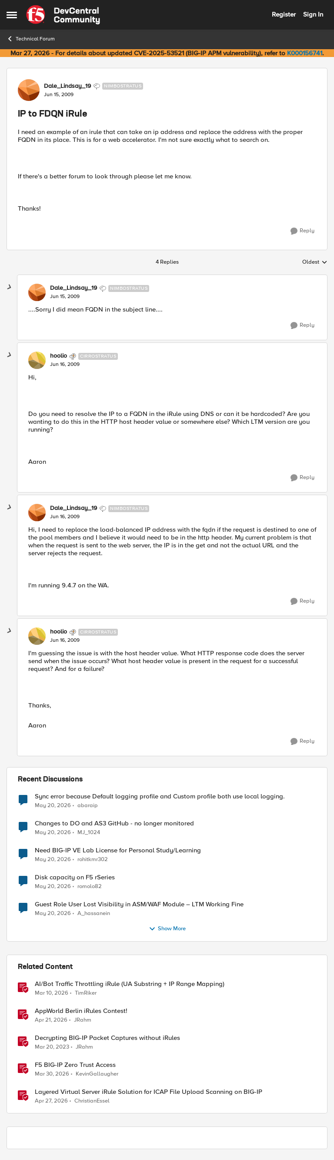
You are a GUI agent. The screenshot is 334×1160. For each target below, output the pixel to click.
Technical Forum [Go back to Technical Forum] (31, 38)
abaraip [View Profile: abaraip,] (87, 805)
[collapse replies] (9, 287)
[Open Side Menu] (11, 14)
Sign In (313, 14)
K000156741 (304, 53)
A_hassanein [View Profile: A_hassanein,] (93, 913)
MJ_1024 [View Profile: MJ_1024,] (88, 832)
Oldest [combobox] (314, 262)
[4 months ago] (51, 992)
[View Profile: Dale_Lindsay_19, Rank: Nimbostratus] (29, 90)
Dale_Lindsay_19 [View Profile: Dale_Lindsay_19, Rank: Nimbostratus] (67, 86)
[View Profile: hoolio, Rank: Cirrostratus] (37, 360)
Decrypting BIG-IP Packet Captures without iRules (107, 1038)
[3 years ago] (52, 1046)
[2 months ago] (53, 805)
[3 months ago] (51, 1019)
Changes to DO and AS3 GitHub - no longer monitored (114, 823)
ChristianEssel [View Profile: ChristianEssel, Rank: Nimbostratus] (92, 1101)
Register (284, 14)
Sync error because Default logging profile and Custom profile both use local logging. (160, 796)
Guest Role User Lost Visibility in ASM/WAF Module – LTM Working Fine (139, 904)
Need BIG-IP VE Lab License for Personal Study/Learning (118, 850)
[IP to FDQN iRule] (65, 297)
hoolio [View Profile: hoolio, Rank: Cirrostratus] (58, 355)
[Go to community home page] (63, 14)
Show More (167, 928)
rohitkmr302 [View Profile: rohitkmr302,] (92, 859)
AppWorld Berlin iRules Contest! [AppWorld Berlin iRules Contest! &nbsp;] (81, 1011)
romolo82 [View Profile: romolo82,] (89, 886)
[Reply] (302, 231)
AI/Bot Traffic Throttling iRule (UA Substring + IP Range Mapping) (129, 984)
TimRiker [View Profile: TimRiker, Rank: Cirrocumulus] (86, 992)
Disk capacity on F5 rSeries (75, 877)
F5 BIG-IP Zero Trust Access (75, 1065)
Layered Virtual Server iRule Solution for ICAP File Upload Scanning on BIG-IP (148, 1092)
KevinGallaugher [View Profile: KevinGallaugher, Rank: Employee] (97, 1073)
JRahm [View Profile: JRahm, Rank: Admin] (82, 1019)
